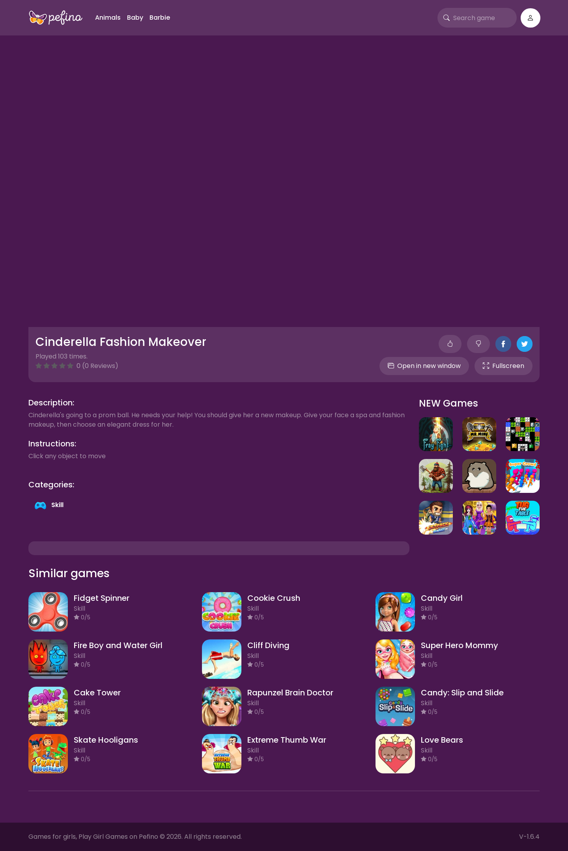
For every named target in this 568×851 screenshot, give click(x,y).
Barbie (159, 17)
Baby (135, 17)
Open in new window (424, 365)
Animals (108, 17)
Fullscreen (503, 365)
